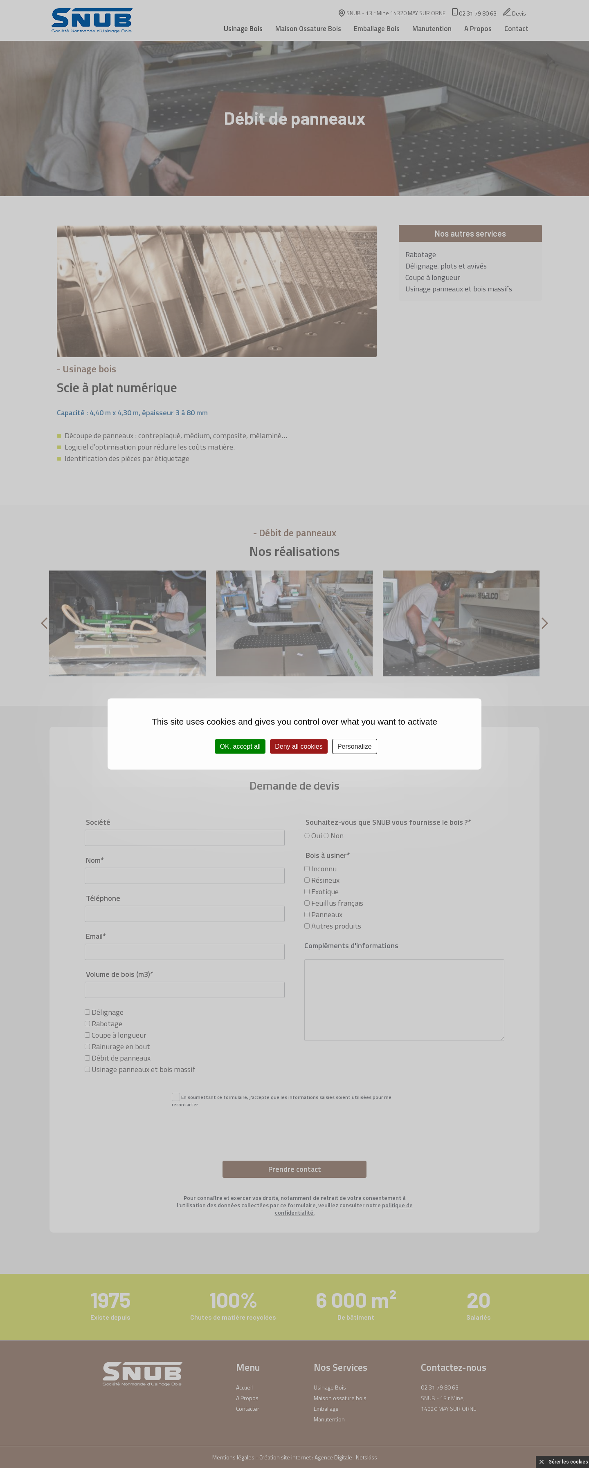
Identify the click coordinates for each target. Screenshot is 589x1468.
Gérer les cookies (568, 1462)
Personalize (354, 746)
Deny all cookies (299, 746)
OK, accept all (240, 746)
